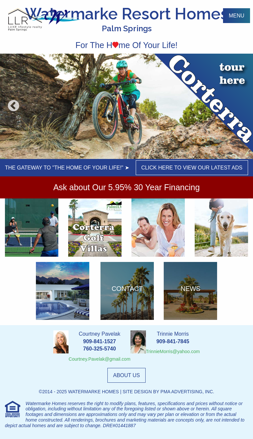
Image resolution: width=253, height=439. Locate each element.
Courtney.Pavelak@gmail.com (99, 359)
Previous (13, 106)
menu (236, 15)
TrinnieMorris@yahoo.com (173, 351)
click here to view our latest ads (191, 167)
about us (126, 375)
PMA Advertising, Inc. (187, 391)
